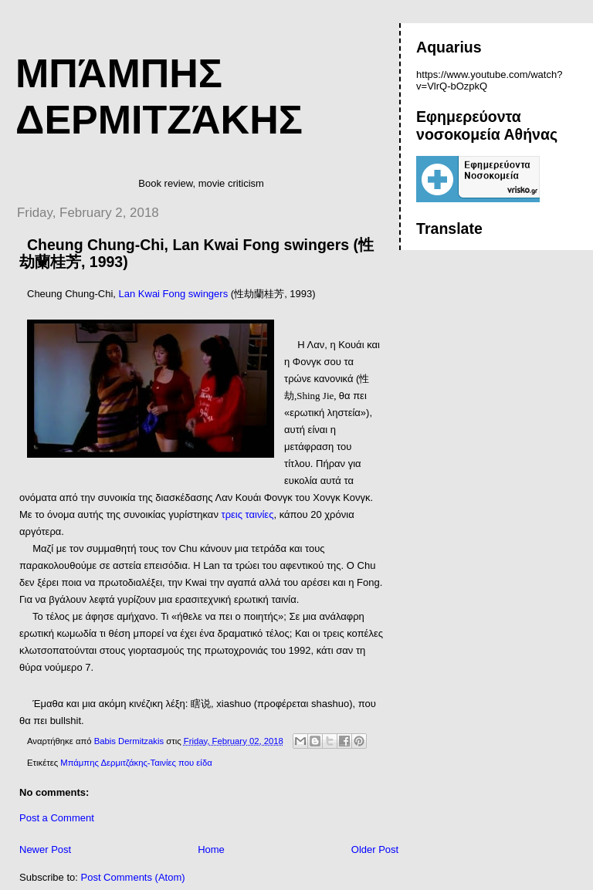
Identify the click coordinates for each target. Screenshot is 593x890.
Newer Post (45, 849)
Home (211, 849)
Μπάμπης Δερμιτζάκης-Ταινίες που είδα (136, 762)
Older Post (374, 849)
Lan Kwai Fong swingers (174, 293)
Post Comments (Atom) (133, 877)
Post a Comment (56, 818)
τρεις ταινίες (248, 514)
